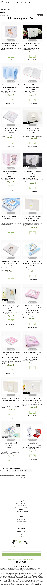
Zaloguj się (23, 516)
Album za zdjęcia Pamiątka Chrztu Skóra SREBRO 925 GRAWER (12, 396)
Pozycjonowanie (33, 552)
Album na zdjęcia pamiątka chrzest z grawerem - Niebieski (12, 214)
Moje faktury (23, 526)
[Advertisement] (23, 481)
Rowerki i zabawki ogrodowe (23, 504)
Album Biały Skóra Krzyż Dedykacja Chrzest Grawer (35, 45)
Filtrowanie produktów (22, 18)
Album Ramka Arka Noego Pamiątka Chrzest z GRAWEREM (12, 303)
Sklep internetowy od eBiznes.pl (23, 559)
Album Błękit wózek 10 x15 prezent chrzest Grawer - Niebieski (12, 87)
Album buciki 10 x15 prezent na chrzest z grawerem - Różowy (35, 87)
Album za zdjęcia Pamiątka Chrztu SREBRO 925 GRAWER (35, 395)
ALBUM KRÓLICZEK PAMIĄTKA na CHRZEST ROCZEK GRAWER (34, 129)
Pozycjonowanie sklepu (23, 512)
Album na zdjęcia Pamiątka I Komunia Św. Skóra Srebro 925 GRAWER (35, 215)
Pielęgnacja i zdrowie (23, 498)
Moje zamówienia (23, 524)
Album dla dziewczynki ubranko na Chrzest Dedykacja (12, 129)
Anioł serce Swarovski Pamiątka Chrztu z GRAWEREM (12, 439)
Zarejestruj (23, 518)
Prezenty (23, 502)
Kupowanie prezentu (23, 514)
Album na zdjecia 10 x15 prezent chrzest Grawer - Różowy (12, 172)
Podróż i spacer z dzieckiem (23, 500)
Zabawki (23, 506)
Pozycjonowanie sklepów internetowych (19, 552)
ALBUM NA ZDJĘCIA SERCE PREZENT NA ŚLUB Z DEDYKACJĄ (12, 260)
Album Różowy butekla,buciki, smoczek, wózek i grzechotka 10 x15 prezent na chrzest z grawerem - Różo (12, 351)
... (18, 464)
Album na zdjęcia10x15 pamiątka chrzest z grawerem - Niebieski (35, 260)
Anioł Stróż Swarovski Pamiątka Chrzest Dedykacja (35, 439)
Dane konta (23, 528)
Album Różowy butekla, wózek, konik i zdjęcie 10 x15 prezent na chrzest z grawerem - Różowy (35, 305)
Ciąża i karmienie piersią (23, 497)
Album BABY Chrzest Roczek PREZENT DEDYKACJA (12, 45)
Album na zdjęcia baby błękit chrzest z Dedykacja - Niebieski (35, 171)
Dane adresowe (23, 529)
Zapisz (23, 547)
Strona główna (4, 9)
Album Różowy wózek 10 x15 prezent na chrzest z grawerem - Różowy (35, 350)
